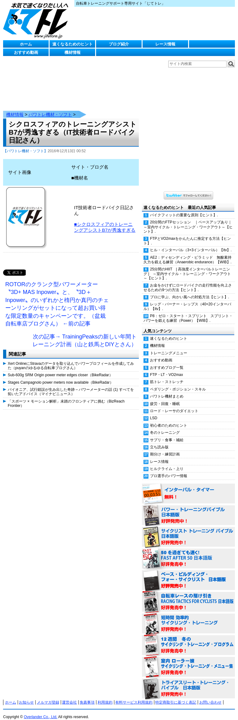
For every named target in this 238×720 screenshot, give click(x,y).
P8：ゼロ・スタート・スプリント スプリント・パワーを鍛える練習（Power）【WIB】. (188, 312)
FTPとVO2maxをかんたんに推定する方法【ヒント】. (187, 234)
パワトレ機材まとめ (166, 390)
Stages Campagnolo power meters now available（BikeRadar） (60, 376)
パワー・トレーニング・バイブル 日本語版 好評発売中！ (188, 509)
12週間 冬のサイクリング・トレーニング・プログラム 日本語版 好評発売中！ (188, 639)
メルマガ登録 (48, 696)
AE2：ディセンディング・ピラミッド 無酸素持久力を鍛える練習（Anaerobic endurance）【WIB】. (187, 253)
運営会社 (69, 696)
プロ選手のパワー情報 (168, 470)
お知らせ (26, 696)
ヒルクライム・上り (166, 462)
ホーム (26, 44)
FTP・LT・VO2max (166, 368)
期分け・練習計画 (165, 448)
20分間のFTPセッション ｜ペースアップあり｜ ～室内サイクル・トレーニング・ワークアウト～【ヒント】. (189, 220)
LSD (153, 412)
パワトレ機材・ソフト (50, 108)
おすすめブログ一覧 (166, 361)
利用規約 (105, 696)
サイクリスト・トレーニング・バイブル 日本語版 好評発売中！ (188, 531)
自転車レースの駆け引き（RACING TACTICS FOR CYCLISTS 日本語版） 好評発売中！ (188, 596)
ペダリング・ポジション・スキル (178, 383)
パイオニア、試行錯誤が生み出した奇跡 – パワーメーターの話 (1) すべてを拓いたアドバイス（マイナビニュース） (71, 385)
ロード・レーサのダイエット (174, 405)
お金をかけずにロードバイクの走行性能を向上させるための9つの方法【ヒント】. (187, 281)
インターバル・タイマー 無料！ (188, 487)
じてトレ (37, 20)
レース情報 (165, 44)
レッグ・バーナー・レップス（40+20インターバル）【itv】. (187, 300)
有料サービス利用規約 (133, 696)
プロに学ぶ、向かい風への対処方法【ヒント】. (189, 291)
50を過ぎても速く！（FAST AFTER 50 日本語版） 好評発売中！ (188, 552)
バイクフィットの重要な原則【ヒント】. (184, 209)
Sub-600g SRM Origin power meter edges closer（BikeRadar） (60, 369)
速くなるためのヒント (72, 44)
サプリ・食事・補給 (166, 434)
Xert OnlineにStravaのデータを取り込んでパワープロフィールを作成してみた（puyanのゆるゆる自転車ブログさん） (71, 359)
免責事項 (87, 696)
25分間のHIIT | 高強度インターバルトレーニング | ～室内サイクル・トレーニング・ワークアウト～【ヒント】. (187, 267)
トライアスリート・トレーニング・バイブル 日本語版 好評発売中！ (188, 682)
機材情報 (72, 52)
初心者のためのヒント (168, 419)
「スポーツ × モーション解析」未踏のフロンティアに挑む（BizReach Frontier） (66, 397)
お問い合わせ (210, 696)
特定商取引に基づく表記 (175, 696)
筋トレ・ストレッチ (166, 375)
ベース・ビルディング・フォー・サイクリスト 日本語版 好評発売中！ (188, 574)
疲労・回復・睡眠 (165, 397)
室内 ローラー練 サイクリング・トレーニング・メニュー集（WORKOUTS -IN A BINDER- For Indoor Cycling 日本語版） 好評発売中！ (188, 661)
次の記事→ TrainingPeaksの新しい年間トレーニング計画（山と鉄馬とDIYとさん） (85, 334)
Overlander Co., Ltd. (40, 711)
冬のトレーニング (165, 426)
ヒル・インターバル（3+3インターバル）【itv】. (191, 244)
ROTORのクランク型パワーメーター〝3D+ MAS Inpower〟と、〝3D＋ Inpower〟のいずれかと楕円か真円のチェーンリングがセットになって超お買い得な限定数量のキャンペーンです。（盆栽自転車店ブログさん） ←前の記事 (57, 298)
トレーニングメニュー (168, 347)
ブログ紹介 (119, 44)
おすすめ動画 (26, 52)
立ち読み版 (159, 441)
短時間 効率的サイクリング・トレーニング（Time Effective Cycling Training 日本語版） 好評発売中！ (188, 617)
